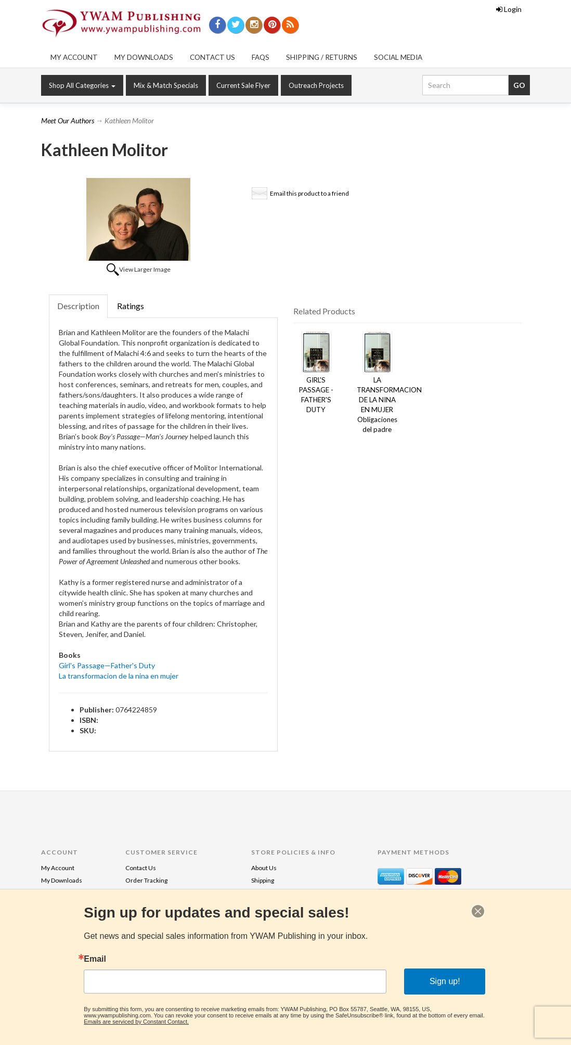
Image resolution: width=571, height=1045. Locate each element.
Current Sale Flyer (243, 85)
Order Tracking (146, 880)
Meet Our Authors (67, 120)
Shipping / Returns (321, 57)
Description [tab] (78, 306)
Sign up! (445, 981)
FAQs (260, 57)
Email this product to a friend (309, 193)
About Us (264, 868)
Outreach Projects (316, 85)
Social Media (398, 57)
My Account (74, 57)
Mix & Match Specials (166, 85)
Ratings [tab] (130, 306)
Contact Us (212, 57)
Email (95, 959)
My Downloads (143, 57)
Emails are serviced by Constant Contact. (136, 1021)
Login (509, 9)
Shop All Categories (82, 85)
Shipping (262, 880)
